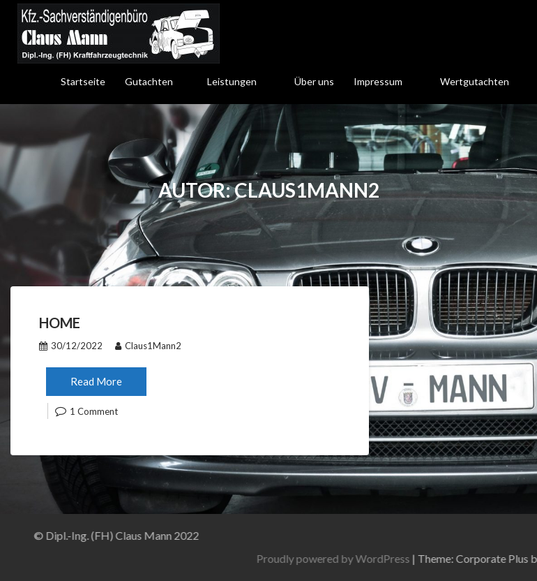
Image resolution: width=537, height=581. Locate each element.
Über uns (314, 81)
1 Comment (94, 411)
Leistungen (232, 81)
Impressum (378, 81)
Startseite (83, 81)
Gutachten (149, 81)
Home (59, 322)
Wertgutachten (474, 81)
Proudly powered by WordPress (401, 558)
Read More (96, 381)
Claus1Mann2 (148, 345)
